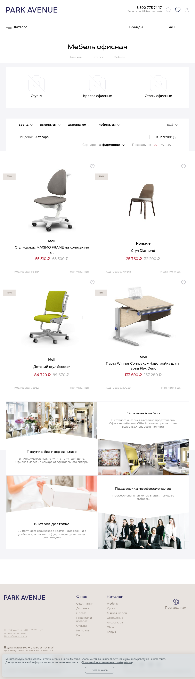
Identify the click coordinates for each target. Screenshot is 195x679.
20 (155, 145)
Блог (79, 635)
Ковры (111, 631)
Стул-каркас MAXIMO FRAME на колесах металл (52, 249)
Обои (110, 627)
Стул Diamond (143, 251)
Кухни (111, 608)
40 (162, 145)
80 (169, 145)
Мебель (112, 603)
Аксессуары (115, 622)
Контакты (82, 630)
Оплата (81, 613)
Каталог (115, 597)
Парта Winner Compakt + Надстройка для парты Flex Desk (143, 366)
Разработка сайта (15, 636)
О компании (85, 603)
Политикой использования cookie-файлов (107, 662)
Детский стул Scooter (51, 367)
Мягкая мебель (117, 613)
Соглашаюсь (99, 670)
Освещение (115, 617)
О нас (81, 597)
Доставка (82, 608)
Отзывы (81, 625)
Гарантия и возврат (84, 619)
